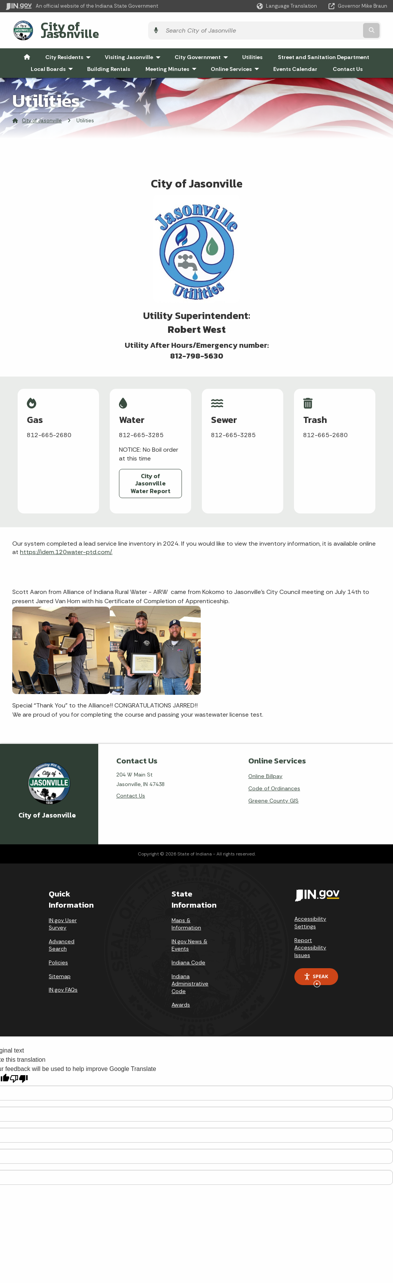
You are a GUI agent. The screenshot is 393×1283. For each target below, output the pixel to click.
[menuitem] (27, 51)
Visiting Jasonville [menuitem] (134, 51)
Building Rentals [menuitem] (108, 62)
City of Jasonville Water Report (150, 477)
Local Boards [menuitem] (53, 62)
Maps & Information (186, 916)
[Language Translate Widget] (288, 6)
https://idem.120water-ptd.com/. (66, 545)
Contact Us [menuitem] (348, 62)
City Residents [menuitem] (69, 51)
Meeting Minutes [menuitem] (172, 62)
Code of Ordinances (274, 780)
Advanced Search (61, 937)
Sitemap (60, 968)
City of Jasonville (83, 27)
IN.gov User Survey (63, 916)
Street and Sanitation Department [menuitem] (323, 51)
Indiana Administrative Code (190, 976)
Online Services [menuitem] (237, 62)
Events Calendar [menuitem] (295, 62)
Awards (181, 997)
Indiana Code (188, 954)
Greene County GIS (273, 793)
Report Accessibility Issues (310, 940)
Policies (58, 954)
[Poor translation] (19, 1071)
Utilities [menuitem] (252, 51)
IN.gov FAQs (63, 982)
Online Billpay (265, 768)
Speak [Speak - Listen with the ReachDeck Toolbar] (316, 972)
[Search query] (311, 27)
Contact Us (130, 788)
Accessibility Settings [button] (310, 915)
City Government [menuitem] (203, 51)
